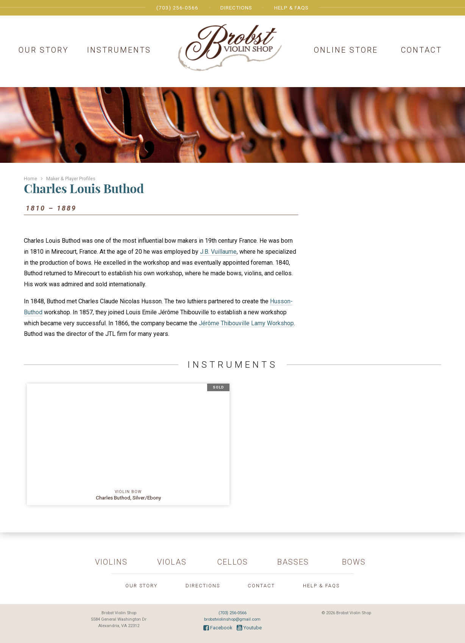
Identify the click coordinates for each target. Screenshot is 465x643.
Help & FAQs (291, 8)
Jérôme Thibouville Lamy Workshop (246, 323)
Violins (111, 562)
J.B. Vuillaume (218, 251)
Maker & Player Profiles (70, 178)
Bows (354, 562)
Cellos (232, 562)
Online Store (346, 50)
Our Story (44, 50)
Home (30, 178)
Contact (421, 50)
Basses (293, 562)
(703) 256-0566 (177, 8)
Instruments (119, 50)
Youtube (249, 628)
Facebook (217, 628)
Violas (172, 562)
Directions (236, 8)
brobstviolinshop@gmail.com (232, 619)
